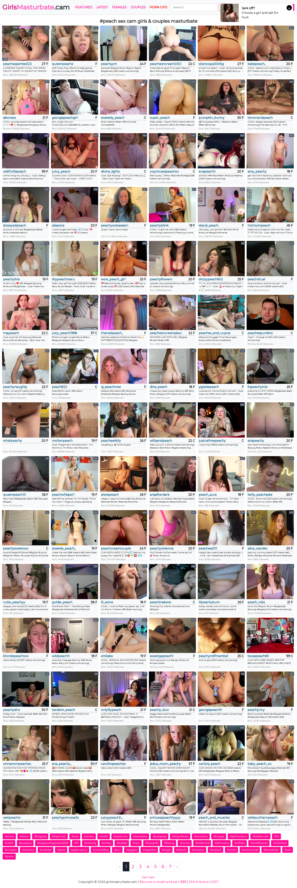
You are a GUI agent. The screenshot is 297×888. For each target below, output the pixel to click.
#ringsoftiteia (180, 836)
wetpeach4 (11, 817)
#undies (89, 836)
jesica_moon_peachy (165, 764)
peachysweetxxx (15, 548)
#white (9, 842)
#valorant (46, 849)
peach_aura (207, 494)
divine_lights (110, 171)
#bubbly (122, 842)
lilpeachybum (209, 602)
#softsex (239, 842)
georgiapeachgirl (65, 118)
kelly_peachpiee (260, 494)
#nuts (75, 836)
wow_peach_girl (113, 279)
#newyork (198, 849)
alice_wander (258, 548)
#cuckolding (101, 849)
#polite (9, 856)
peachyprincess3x (65, 817)
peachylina (11, 279)
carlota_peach (209, 764)
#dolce (24, 836)
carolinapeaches (113, 764)
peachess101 (208, 548)
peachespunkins (260, 333)
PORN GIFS (158, 7)
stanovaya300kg (211, 64)
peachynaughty (15, 387)
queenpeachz (62, 64)
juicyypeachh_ (112, 817)
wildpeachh (61, 656)
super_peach (160, 118)
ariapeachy (256, 440)
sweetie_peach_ (64, 548)
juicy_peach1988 (64, 333)
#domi (61, 849)
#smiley (106, 842)
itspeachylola (257, 387)
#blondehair (271, 849)
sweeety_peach (112, 118)
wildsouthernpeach (262, 817)
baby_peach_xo (259, 764)
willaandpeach (161, 440)
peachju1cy (256, 710)
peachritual (256, 279)
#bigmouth (59, 836)
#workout (28, 849)
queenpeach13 (14, 494)
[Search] (194, 7)
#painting (90, 842)
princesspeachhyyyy (165, 817)
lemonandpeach (260, 118)
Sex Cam (148, 877)
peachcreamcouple (116, 548)
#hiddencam (261, 836)
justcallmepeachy (212, 440)
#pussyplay (159, 836)
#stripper (215, 849)
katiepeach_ (257, 64)
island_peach (208, 225)
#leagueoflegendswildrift (53, 842)
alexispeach (110, 494)
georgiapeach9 (210, 710)
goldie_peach (62, 602)
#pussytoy (25, 842)
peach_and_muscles (214, 817)
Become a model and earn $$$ (163, 882)
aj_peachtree (111, 387)
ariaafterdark (160, 494)
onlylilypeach (111, 710)
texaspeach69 (258, 656)
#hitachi (181, 849)
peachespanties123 (17, 64)
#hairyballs (152, 842)
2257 (215, 882)
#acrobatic (201, 836)
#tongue (218, 836)
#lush (287, 849)
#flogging (40, 836)
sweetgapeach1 (161, 656)
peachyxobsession (114, 225)
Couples (138, 7)
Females (119, 7)
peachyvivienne (162, 548)
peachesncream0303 (165, 64)
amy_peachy (257, 171)
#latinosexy (222, 842)
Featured (83, 7)
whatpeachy (12, 440)
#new (136, 842)
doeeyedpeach (14, 225)
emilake (107, 656)
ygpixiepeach (209, 387)
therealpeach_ (112, 333)
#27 (76, 842)
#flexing (169, 842)
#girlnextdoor (238, 836)
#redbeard (202, 842)
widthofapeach (14, 171)
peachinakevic (160, 602)
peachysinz (11, 710)
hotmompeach (259, 225)
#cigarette (149, 849)
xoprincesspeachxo (164, 171)
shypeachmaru (63, 279)
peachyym (109, 64)
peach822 (59, 387)
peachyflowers (161, 279)
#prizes (9, 836)
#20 (276, 836)
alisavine (58, 225)
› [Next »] (177, 866)
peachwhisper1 (63, 494)
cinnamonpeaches (17, 764)
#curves (185, 842)
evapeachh (207, 171)
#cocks (231, 849)
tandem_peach (63, 710)
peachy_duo (159, 710)
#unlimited (280, 842)
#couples (10, 849)
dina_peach (158, 387)
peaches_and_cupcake (214, 333)
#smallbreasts (259, 842)
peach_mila (256, 602)
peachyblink (159, 225)
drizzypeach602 (211, 279)
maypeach (11, 333)
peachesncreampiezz (165, 333)
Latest (102, 7)
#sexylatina (140, 836)
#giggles (131, 849)
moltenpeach (62, 440)
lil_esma (107, 602)
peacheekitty (111, 440)
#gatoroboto (79, 849)
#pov (117, 849)
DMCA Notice (199, 882)
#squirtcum (121, 836)
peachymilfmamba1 (213, 656)
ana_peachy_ (62, 764)
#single (166, 849)
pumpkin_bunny (211, 118)
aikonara (9, 118)
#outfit (104, 836)
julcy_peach (61, 171)
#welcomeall (250, 849)
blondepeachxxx (16, 656)
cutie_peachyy (14, 602)
